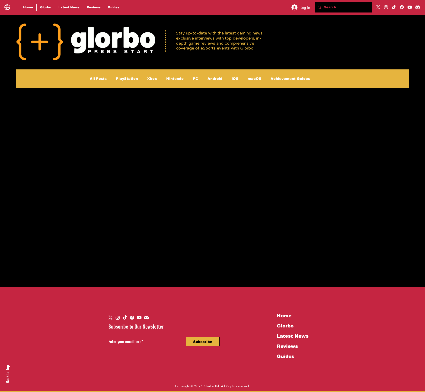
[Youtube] (409, 7)
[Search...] (343, 7)
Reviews (287, 346)
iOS (235, 79)
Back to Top (7, 374)
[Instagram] (386, 7)
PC (195, 79)
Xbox (152, 79)
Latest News (293, 336)
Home (284, 315)
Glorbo (285, 325)
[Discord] (417, 7)
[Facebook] (401, 7)
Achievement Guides (290, 79)
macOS (254, 79)
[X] (378, 7)
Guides (285, 356)
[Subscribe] (203, 341)
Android (215, 79)
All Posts (98, 79)
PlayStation (127, 79)
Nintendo (175, 79)
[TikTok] (393, 7)
